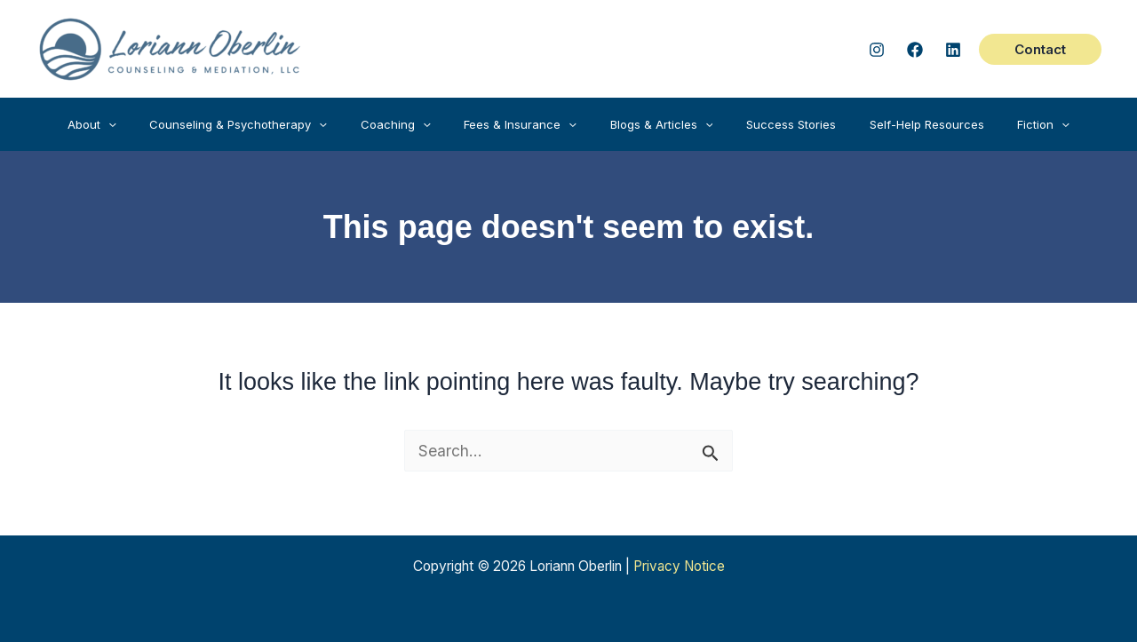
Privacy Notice (679, 566)
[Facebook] (915, 50)
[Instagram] (877, 50)
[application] (145, 124)
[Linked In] (953, 50)
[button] (1040, 49)
